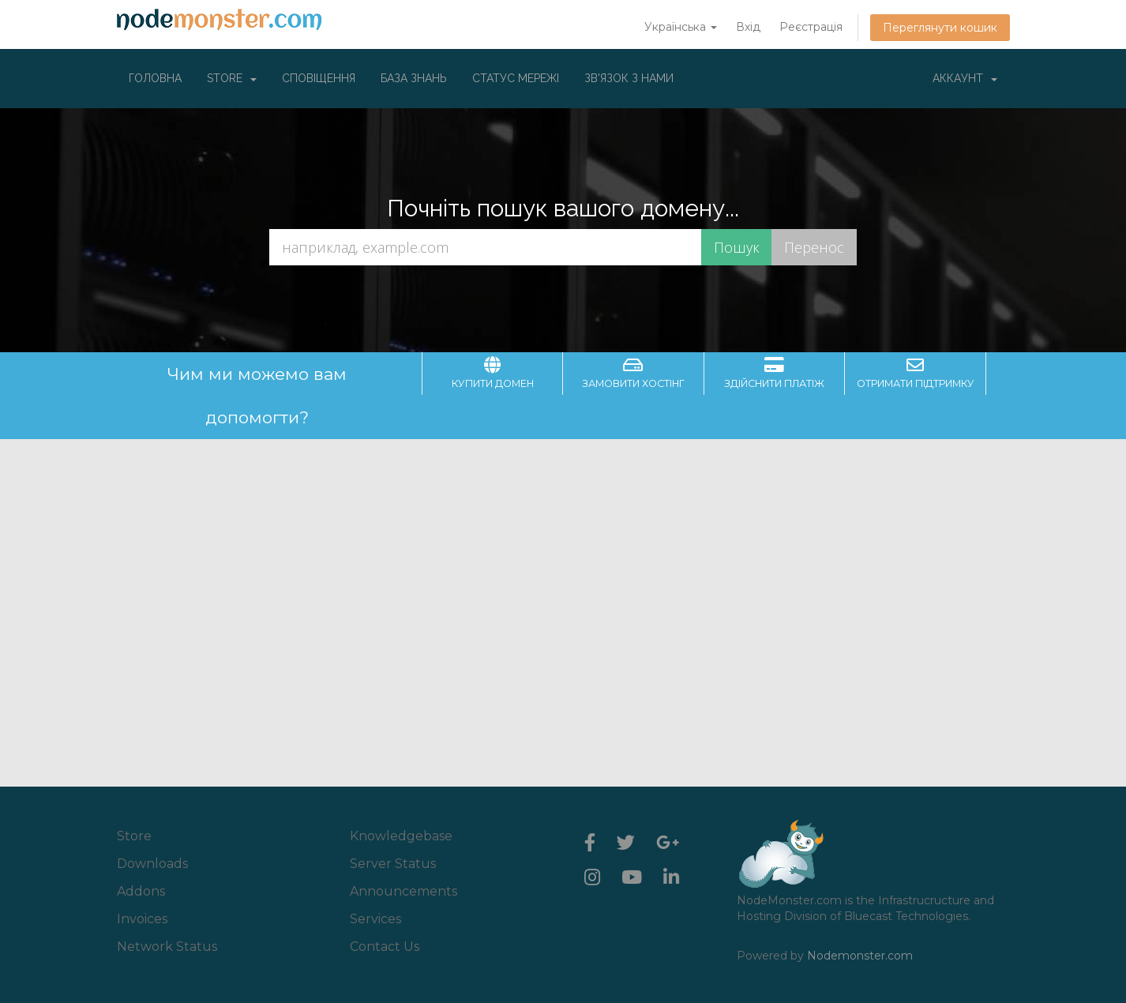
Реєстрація (811, 27)
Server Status (393, 863)
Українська (680, 27)
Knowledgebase (401, 835)
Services (375, 918)
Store (232, 78)
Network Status (167, 946)
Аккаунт (965, 78)
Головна (155, 78)
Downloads (152, 863)
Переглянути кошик (940, 28)
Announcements (403, 891)
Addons (141, 891)
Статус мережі (515, 78)
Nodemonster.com (860, 956)
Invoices (142, 918)
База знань (414, 78)
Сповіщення (318, 78)
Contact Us (384, 946)
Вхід (748, 27)
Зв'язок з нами (629, 78)
